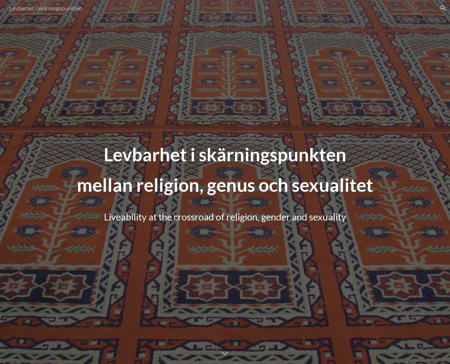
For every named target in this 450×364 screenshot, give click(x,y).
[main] (225, 182)
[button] (443, 8)
